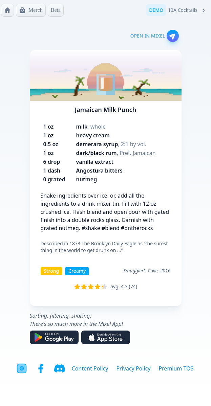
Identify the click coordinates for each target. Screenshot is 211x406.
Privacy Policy (133, 368)
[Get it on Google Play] (54, 337)
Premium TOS (176, 368)
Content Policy (90, 368)
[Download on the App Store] (105, 337)
